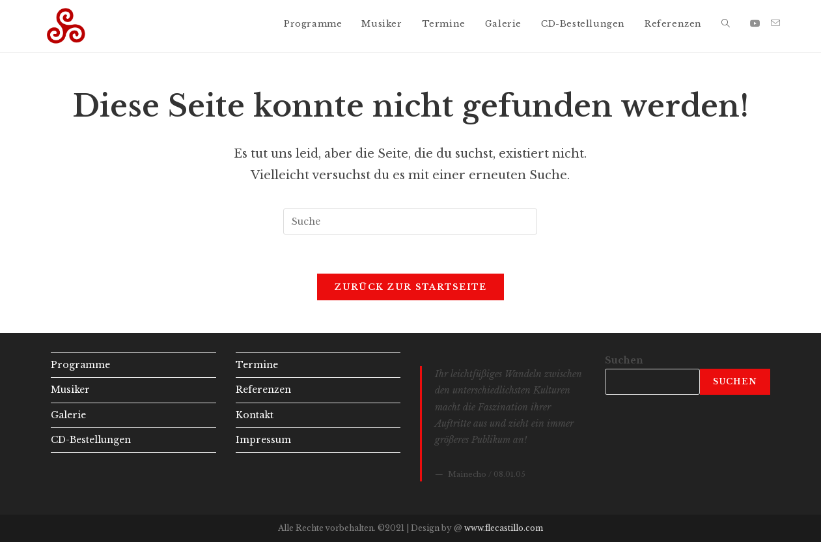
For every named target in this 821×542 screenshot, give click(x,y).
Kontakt (254, 415)
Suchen (624, 360)
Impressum (263, 440)
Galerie (68, 415)
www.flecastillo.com (503, 528)
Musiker (70, 389)
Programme (80, 365)
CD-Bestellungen (91, 440)
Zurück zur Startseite (410, 286)
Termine (257, 365)
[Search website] (726, 24)
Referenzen (263, 389)
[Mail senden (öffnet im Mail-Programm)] (775, 23)
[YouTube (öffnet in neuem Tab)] (755, 23)
